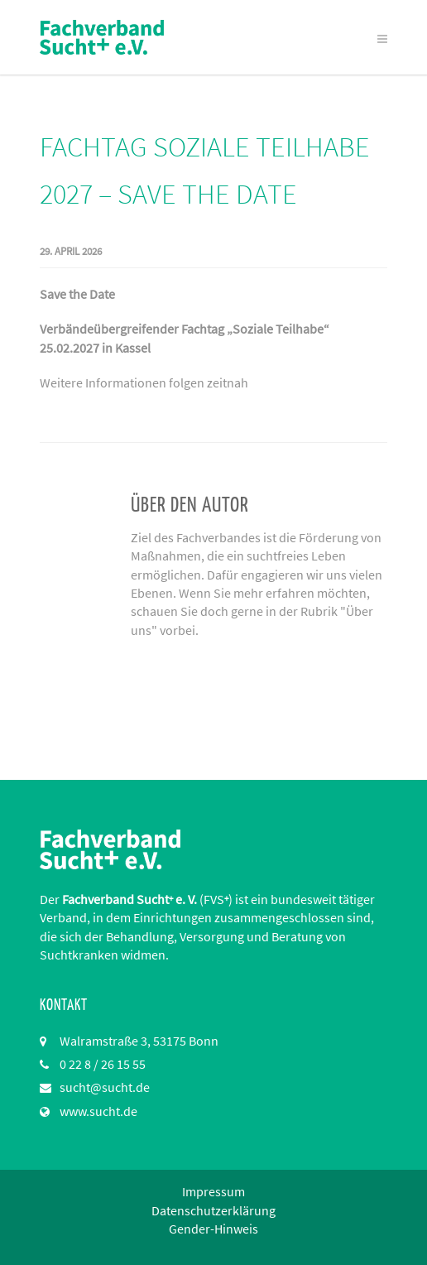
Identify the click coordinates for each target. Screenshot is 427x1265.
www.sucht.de (98, 1111)
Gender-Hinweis (213, 1228)
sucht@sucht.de (105, 1087)
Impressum (213, 1191)
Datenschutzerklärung (213, 1210)
